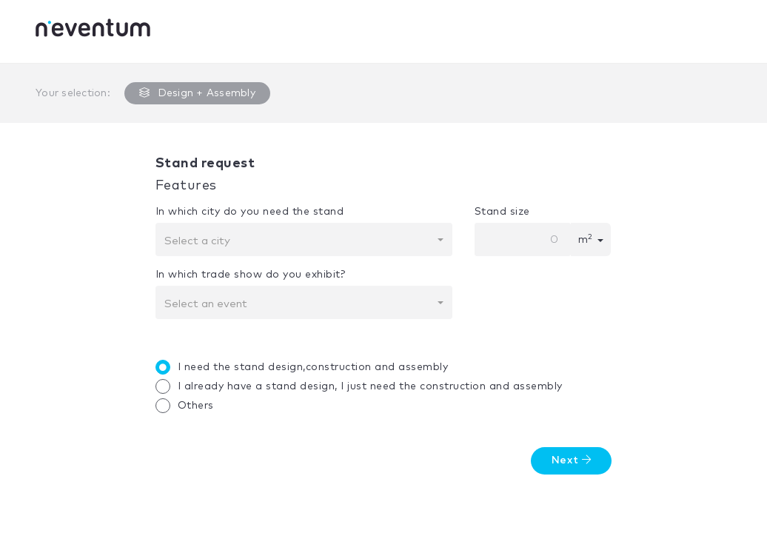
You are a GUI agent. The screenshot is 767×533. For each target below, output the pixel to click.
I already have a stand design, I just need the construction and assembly (363, 386)
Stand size (502, 212)
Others (188, 405)
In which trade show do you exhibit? (250, 274)
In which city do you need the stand (249, 212)
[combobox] (303, 239)
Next (572, 460)
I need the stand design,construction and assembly (306, 367)
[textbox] (299, 241)
